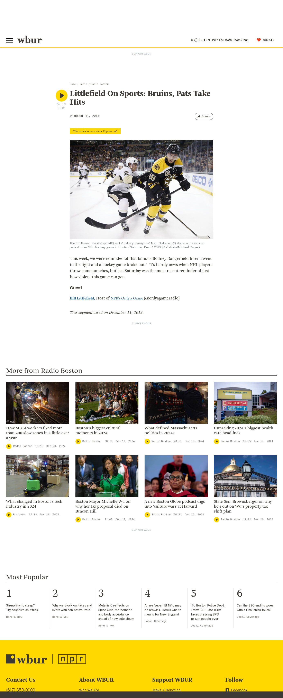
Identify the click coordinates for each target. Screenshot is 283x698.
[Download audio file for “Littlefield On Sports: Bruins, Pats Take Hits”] (58, 104)
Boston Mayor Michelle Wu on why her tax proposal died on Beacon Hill (102, 508)
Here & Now (14, 618)
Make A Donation (166, 691)
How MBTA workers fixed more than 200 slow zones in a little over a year (37, 434)
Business (19, 515)
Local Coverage (156, 622)
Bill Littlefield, (83, 299)
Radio (83, 85)
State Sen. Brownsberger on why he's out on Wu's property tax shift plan (243, 508)
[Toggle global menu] (9, 41)
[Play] (8, 447)
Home (73, 85)
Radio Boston (100, 85)
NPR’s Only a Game (129, 299)
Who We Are (89, 691)
